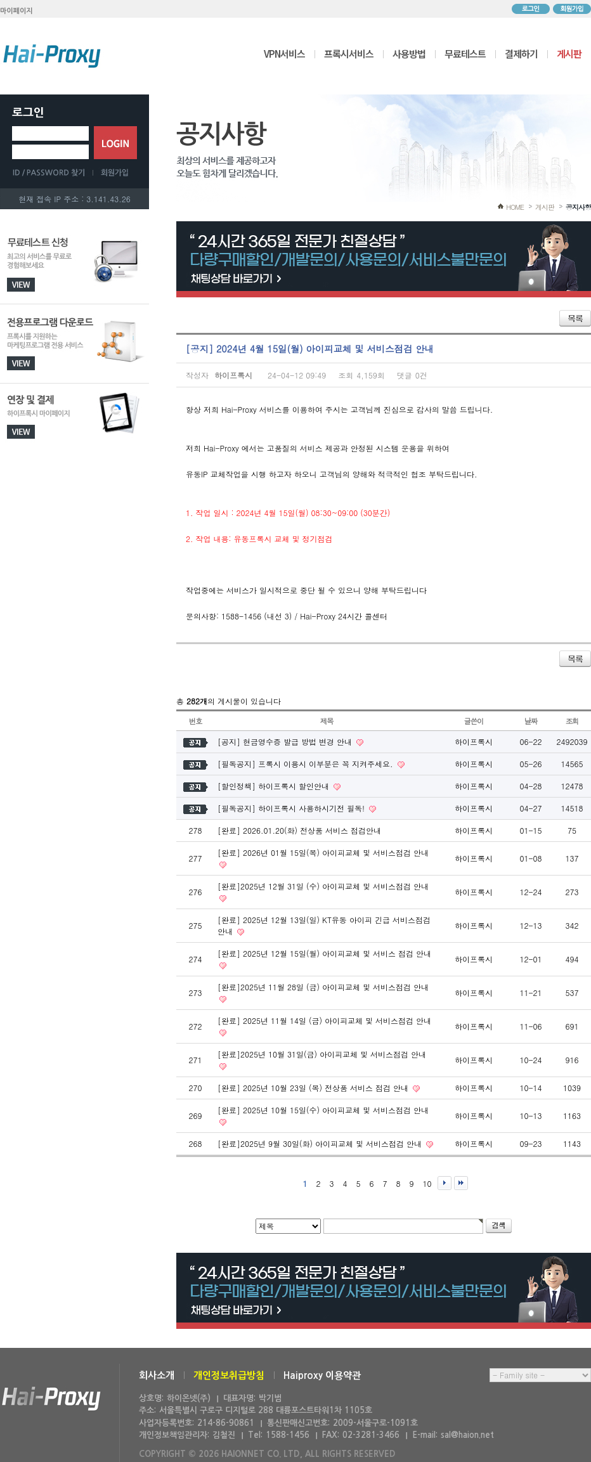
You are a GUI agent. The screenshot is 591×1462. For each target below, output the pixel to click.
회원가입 (572, 9)
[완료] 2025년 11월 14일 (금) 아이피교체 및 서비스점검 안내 (324, 1020)
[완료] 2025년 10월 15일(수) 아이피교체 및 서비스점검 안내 (323, 1109)
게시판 (569, 53)
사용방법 (409, 53)
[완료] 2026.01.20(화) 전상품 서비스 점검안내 (299, 830)
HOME (515, 207)
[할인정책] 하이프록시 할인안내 (275, 785)
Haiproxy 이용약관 (322, 1375)
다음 (444, 1183)
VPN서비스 (284, 53)
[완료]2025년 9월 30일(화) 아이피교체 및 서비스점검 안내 (321, 1143)
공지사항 (578, 207)
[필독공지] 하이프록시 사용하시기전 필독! (292, 808)
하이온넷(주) (51, 1399)
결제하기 (521, 53)
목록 (575, 318)
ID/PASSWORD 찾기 (52, 172)
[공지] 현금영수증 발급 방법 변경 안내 (286, 741)
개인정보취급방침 (228, 1375)
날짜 (531, 721)
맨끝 (461, 1183)
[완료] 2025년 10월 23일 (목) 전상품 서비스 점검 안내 (314, 1087)
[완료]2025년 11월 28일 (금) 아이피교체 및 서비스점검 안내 (323, 986)
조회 (572, 721)
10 (427, 1183)
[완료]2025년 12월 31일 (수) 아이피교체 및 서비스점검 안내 (323, 886)
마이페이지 (16, 11)
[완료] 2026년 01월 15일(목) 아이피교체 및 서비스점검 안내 (323, 852)
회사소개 (156, 1375)
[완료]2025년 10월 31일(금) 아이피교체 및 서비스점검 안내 (322, 1054)
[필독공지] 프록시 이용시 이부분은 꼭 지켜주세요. (307, 763)
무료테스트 (465, 53)
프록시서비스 (348, 53)
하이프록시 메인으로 (52, 55)
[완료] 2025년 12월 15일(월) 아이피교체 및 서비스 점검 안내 (324, 953)
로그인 (531, 9)
